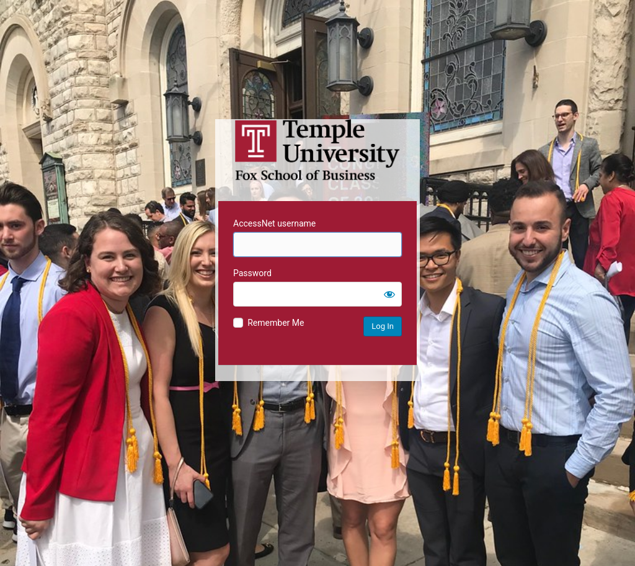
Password (252, 273)
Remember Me (275, 323)
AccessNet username (274, 223)
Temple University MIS (317, 150)
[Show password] (389, 294)
